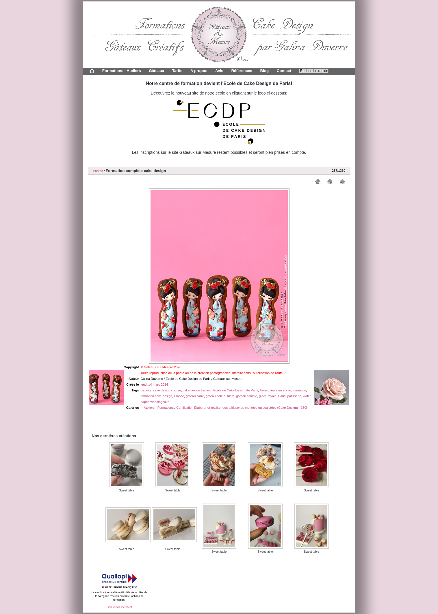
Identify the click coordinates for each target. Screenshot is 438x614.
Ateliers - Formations (159, 407)
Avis (219, 71)
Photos (98, 171)
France (179, 396)
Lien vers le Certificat (119, 607)
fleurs (264, 390)
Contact (284, 71)
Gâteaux (156, 71)
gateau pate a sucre (220, 396)
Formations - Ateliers (121, 71)
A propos (198, 71)
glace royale (267, 396)
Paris (282, 396)
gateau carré (195, 396)
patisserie (294, 396)
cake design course (167, 390)
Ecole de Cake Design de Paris (235, 390)
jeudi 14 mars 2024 (154, 384)
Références (241, 71)
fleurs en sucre (280, 390)
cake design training (197, 390)
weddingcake (160, 402)
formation (299, 390)
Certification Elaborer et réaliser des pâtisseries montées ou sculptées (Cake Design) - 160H (242, 407)
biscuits (145, 390)
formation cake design (156, 396)
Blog (264, 71)
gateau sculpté (246, 396)
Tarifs (177, 71)
